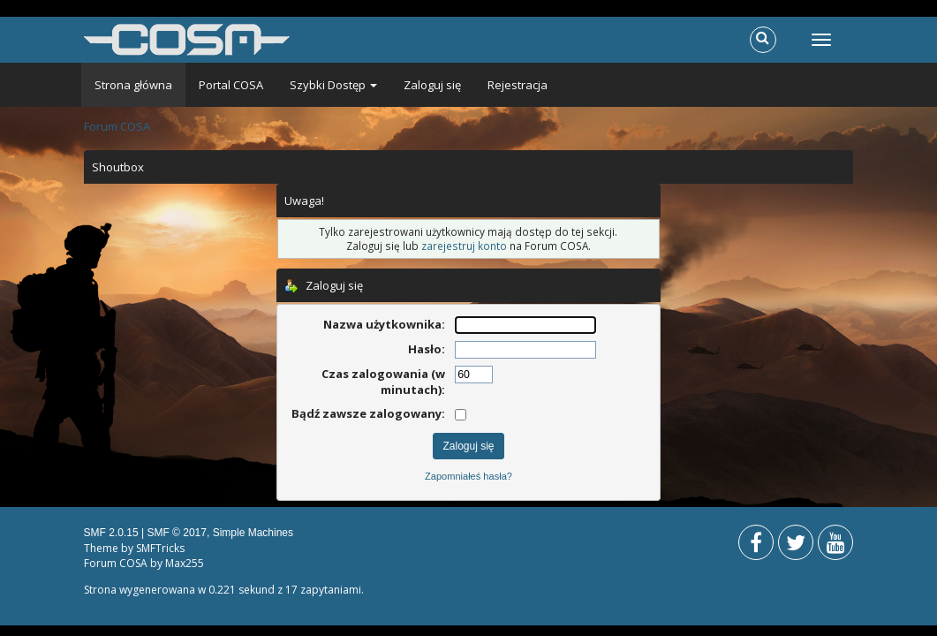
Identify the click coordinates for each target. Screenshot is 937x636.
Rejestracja (517, 85)
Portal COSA (231, 85)
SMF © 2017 (177, 532)
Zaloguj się (432, 85)
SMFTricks (160, 548)
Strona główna (133, 85)
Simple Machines (253, 532)
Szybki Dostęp (333, 85)
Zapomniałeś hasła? (468, 476)
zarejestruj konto (464, 245)
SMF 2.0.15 (111, 532)
